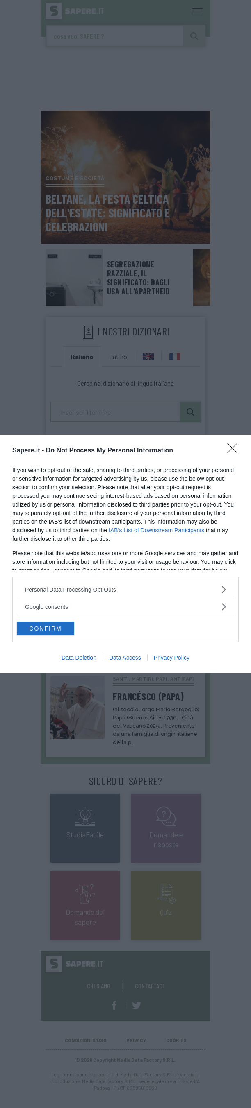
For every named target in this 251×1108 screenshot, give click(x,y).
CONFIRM (45, 628)
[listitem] (125, 589)
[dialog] (125, 554)
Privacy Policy (171, 657)
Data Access (125, 657)
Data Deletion (79, 657)
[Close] (235, 451)
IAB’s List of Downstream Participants (156, 530)
